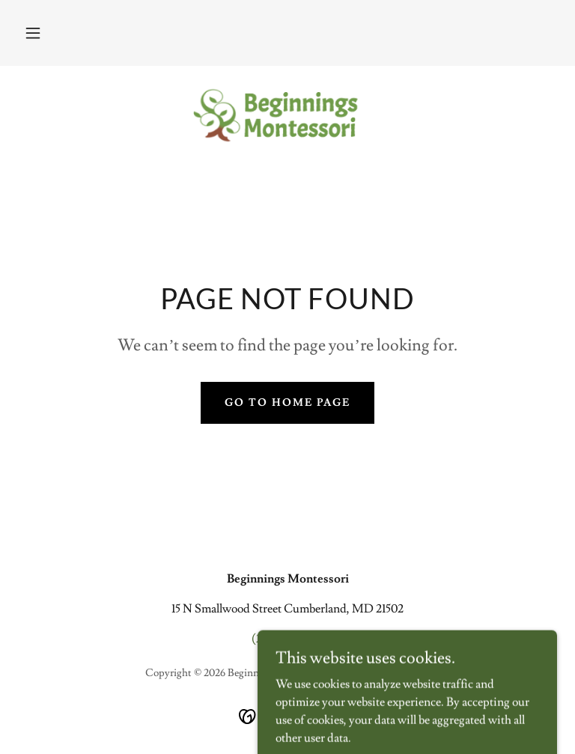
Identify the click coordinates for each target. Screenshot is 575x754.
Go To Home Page (287, 403)
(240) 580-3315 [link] (288, 638)
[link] (287, 114)
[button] (33, 33)
